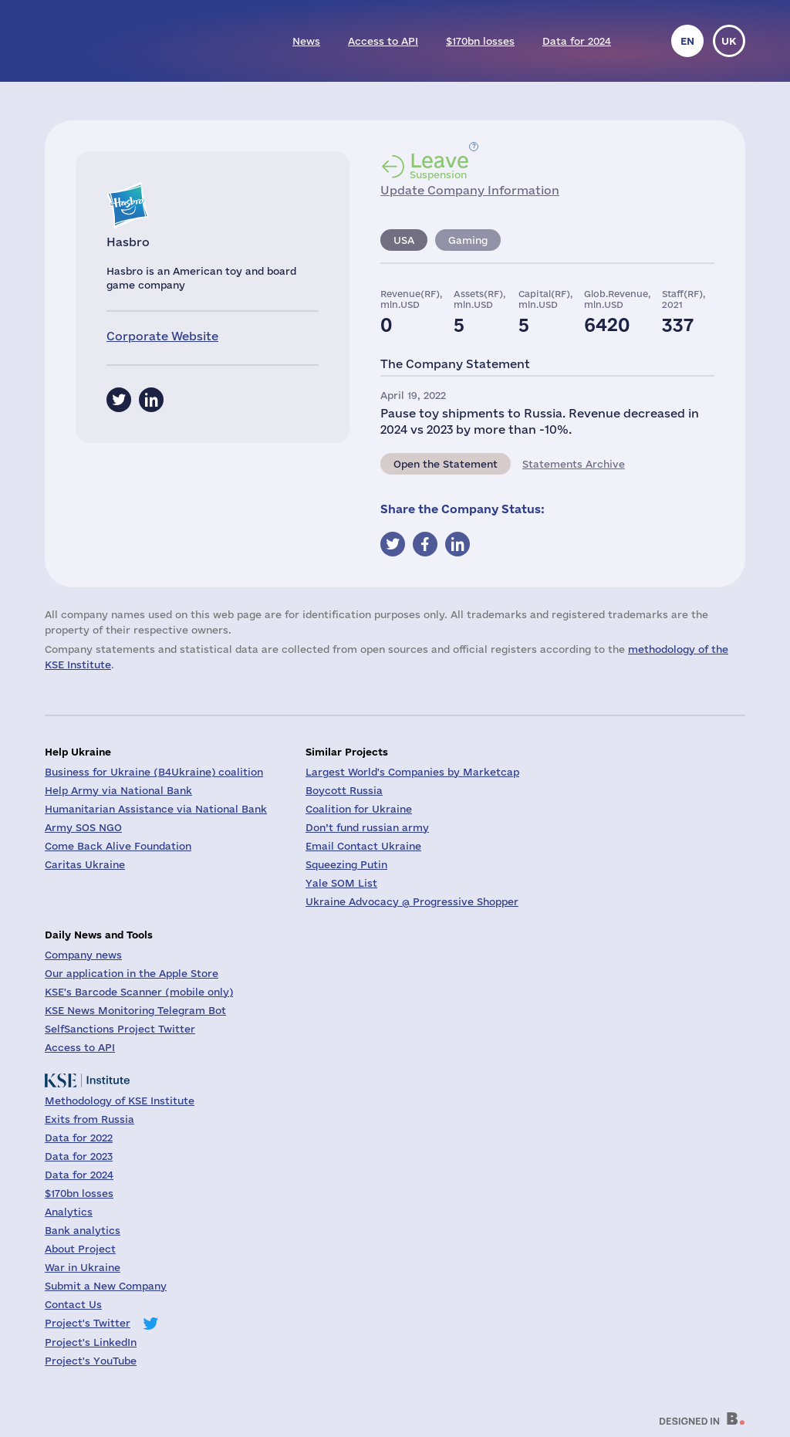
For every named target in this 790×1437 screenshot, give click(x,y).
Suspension (439, 165)
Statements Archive (573, 463)
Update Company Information (469, 190)
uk (729, 41)
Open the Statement (445, 463)
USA (403, 240)
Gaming (468, 240)
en (687, 41)
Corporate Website (162, 336)
